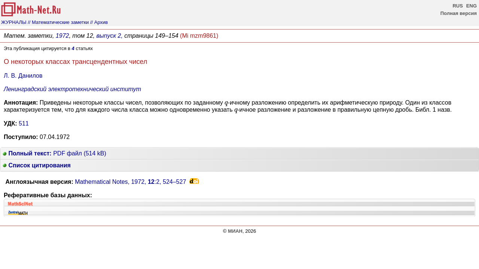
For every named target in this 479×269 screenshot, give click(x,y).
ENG (471, 6)
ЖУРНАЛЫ (14, 22)
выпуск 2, (109, 36)
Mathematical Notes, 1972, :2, (130, 182)
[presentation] (226, 103)
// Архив (99, 22)
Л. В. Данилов (23, 75)
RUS (457, 6)
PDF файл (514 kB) (54, 153)
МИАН (235, 231)
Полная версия (458, 13)
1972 (62, 36)
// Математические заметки (58, 22)
